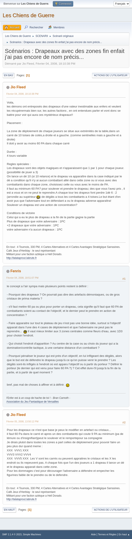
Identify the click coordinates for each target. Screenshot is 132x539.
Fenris (15, 271)
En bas (8, 75)
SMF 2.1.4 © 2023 (12, 534)
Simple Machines (32, 534)
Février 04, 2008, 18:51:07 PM (22, 277)
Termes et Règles (107, 534)
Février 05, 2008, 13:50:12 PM (22, 421)
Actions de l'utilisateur (110, 75)
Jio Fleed (18, 87)
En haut (9, 509)
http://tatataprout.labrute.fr (21, 258)
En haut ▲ (124, 534)
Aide (93, 534)
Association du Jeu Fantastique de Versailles (32, 401)
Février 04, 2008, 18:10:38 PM (22, 94)
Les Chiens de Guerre (28, 15)
